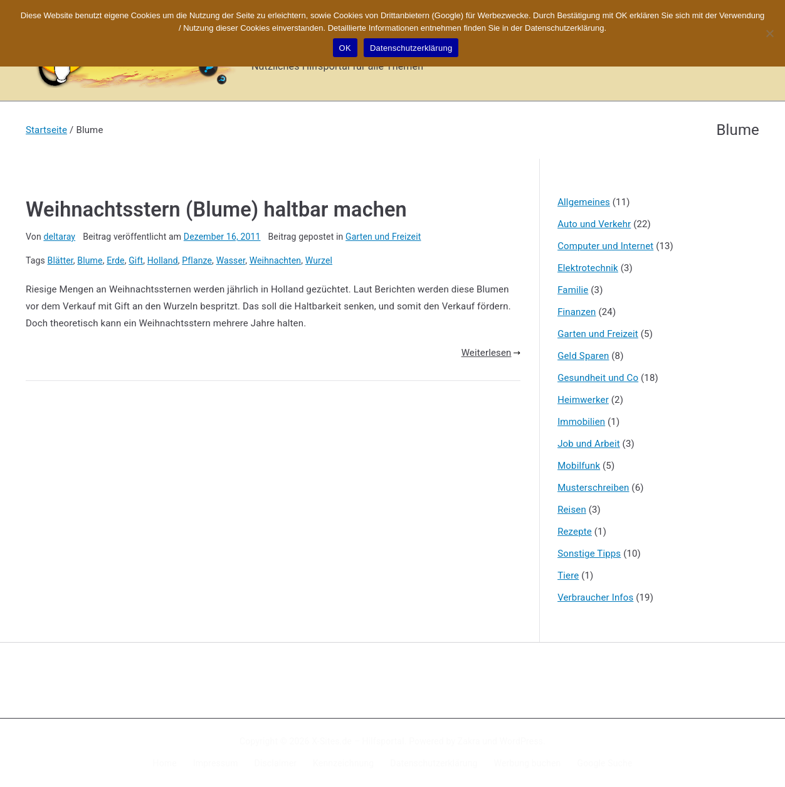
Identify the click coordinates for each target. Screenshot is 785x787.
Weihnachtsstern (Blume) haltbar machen (216, 210)
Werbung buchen (527, 763)
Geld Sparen (583, 355)
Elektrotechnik (587, 268)
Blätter (60, 260)
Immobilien (581, 421)
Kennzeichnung (343, 763)
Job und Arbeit (588, 443)
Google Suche (605, 763)
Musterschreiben (593, 487)
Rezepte (574, 531)
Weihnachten (276, 260)
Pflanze (197, 260)
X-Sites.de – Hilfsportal (358, 741)
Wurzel (318, 260)
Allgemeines (583, 202)
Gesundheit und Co (597, 377)
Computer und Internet (605, 246)
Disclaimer (276, 763)
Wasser (231, 260)
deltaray (59, 237)
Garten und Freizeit (383, 237)
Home (165, 763)
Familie (572, 290)
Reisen (571, 509)
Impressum (215, 763)
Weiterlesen (490, 352)
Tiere (568, 575)
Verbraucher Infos (595, 597)
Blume (89, 260)
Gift (136, 260)
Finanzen (576, 312)
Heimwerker (583, 399)
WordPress (521, 741)
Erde (116, 260)
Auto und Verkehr (594, 224)
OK (345, 48)
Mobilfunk (578, 465)
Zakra (469, 741)
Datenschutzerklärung (433, 763)
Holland (162, 260)
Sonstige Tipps (589, 553)
